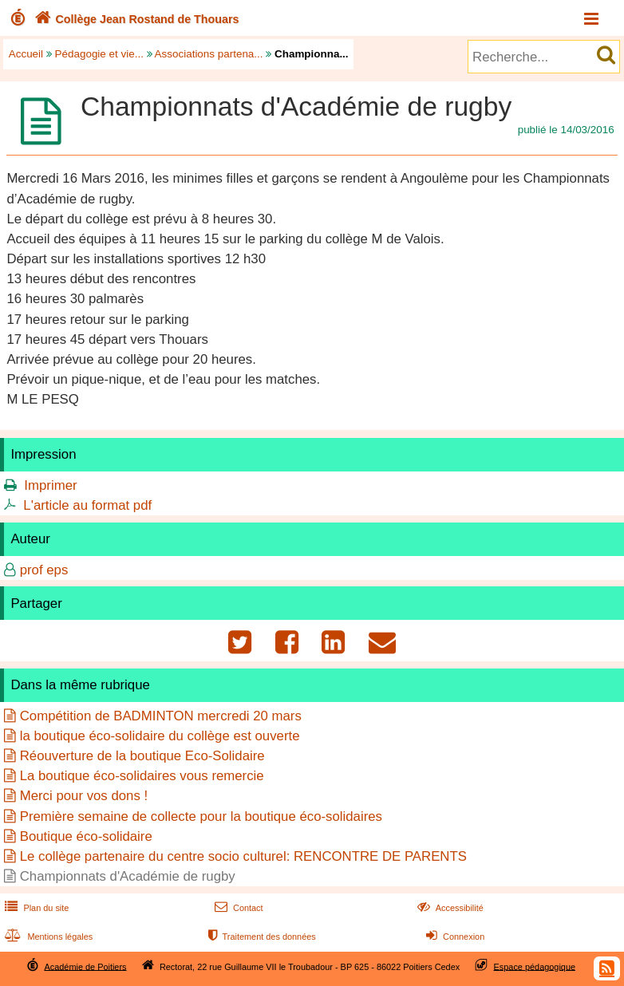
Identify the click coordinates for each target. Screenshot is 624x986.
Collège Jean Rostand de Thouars (135, 19)
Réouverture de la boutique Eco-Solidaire (142, 755)
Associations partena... (209, 54)
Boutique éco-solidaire (86, 836)
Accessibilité (449, 908)
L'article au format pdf (87, 505)
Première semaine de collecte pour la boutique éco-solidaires (201, 816)
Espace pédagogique (535, 966)
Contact (237, 908)
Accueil (26, 54)
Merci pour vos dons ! (84, 795)
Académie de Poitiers (85, 966)
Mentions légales (47, 936)
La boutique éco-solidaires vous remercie (142, 775)
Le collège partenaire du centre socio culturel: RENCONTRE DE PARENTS (243, 856)
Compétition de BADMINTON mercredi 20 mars (161, 716)
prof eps (44, 570)
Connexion (453, 936)
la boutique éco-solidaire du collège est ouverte (160, 735)
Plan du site (35, 908)
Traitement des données (260, 936)
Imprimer (50, 485)
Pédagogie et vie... (99, 54)
